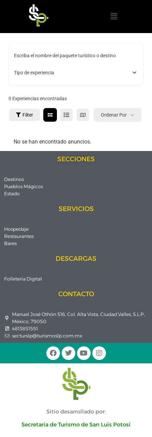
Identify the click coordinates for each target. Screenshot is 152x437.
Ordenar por (114, 115)
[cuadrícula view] (50, 115)
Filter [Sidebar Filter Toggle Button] (24, 115)
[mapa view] (83, 115)
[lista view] (66, 115)
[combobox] (76, 72)
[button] (114, 16)
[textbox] (34, 72)
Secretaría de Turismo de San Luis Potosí (76, 424)
